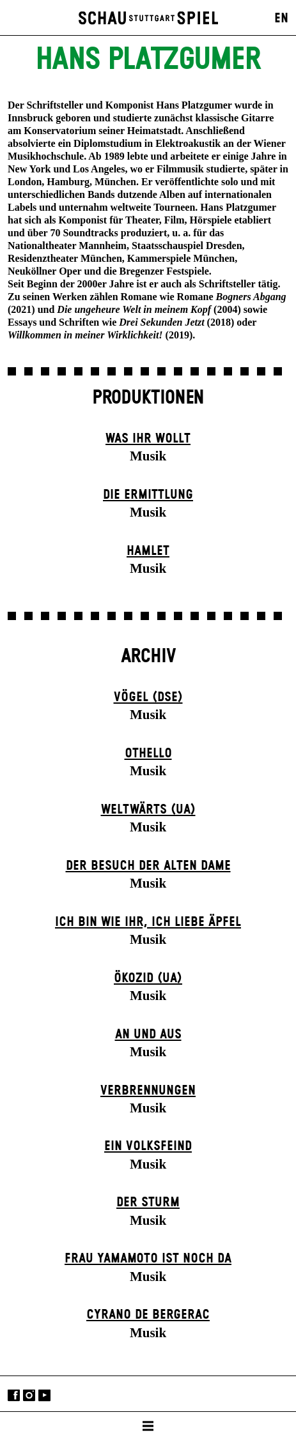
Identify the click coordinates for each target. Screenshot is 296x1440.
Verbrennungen (148, 1091)
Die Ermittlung (148, 495)
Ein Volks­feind (148, 1146)
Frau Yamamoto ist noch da (148, 1259)
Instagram (29, 1395)
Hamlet (148, 551)
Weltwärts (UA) (148, 810)
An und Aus (148, 1034)
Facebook (14, 1395)
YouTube (44, 1395)
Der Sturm (148, 1202)
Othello (148, 754)
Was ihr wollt (148, 439)
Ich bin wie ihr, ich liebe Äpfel (148, 922)
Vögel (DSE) (148, 697)
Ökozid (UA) (148, 978)
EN (281, 18)
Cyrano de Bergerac (148, 1315)
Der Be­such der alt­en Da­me (148, 866)
